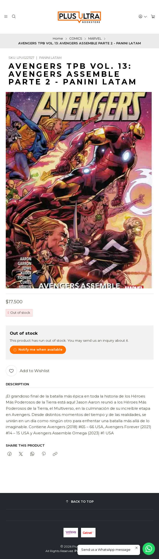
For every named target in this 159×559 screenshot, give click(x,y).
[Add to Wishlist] (28, 370)
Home (58, 38)
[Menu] (6, 16)
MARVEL (95, 38)
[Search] (13, 16)
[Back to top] (80, 502)
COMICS (75, 38)
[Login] (142, 16)
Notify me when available (38, 349)
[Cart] (153, 16)
